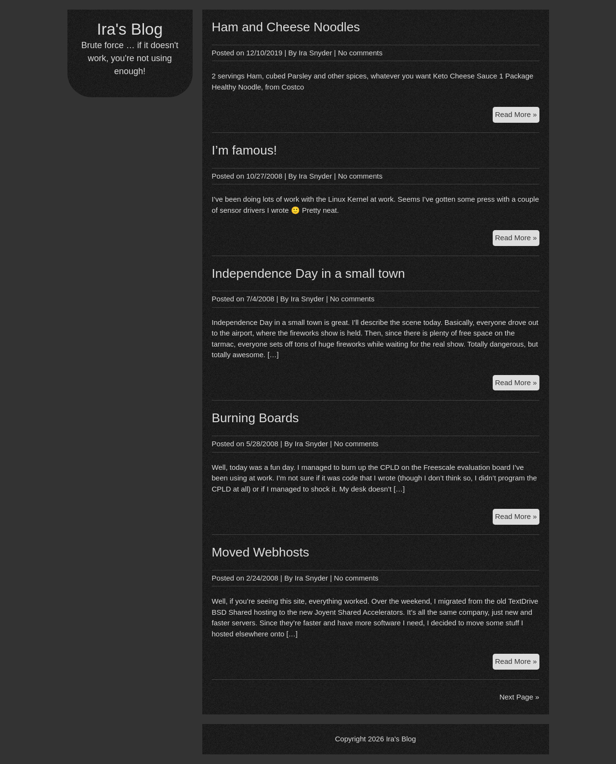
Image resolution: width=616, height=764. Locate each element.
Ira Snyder (315, 53)
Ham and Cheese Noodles (286, 27)
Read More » (517, 116)
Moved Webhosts (260, 552)
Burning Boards (255, 418)
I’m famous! (244, 150)
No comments (360, 53)
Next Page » (519, 697)
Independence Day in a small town (308, 273)
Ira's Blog (130, 29)
